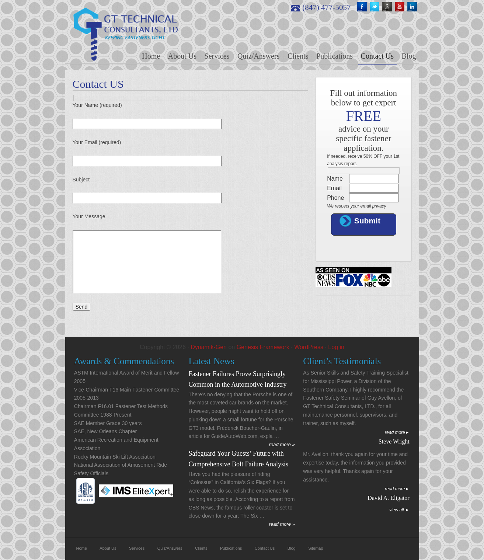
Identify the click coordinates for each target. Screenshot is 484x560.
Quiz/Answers (169, 548)
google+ (387, 7)
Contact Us (265, 548)
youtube (400, 7)
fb (362, 7)
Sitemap (315, 548)
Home (81, 548)
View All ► (399, 509)
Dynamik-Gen (209, 347)
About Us (108, 548)
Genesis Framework (263, 347)
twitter (375, 7)
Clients (201, 548)
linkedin (412, 7)
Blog (292, 548)
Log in (336, 347)
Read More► (397, 432)
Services (136, 548)
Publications (231, 548)
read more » (282, 444)
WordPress (308, 347)
